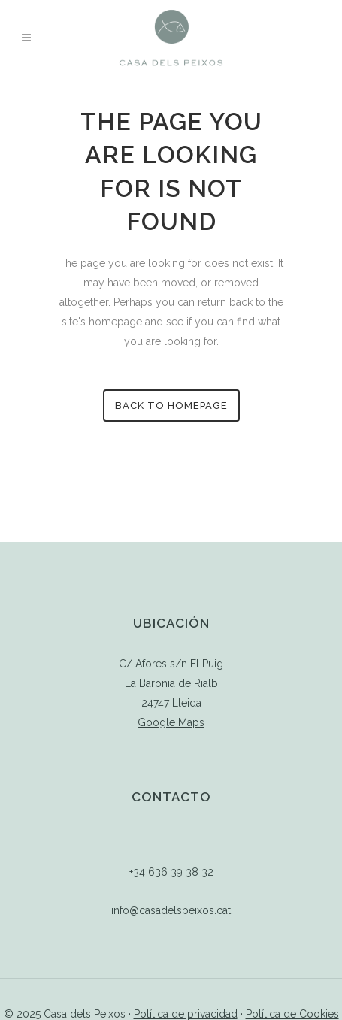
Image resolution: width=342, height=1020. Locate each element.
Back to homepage (171, 405)
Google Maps (171, 722)
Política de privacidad (186, 1014)
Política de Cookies (292, 1014)
